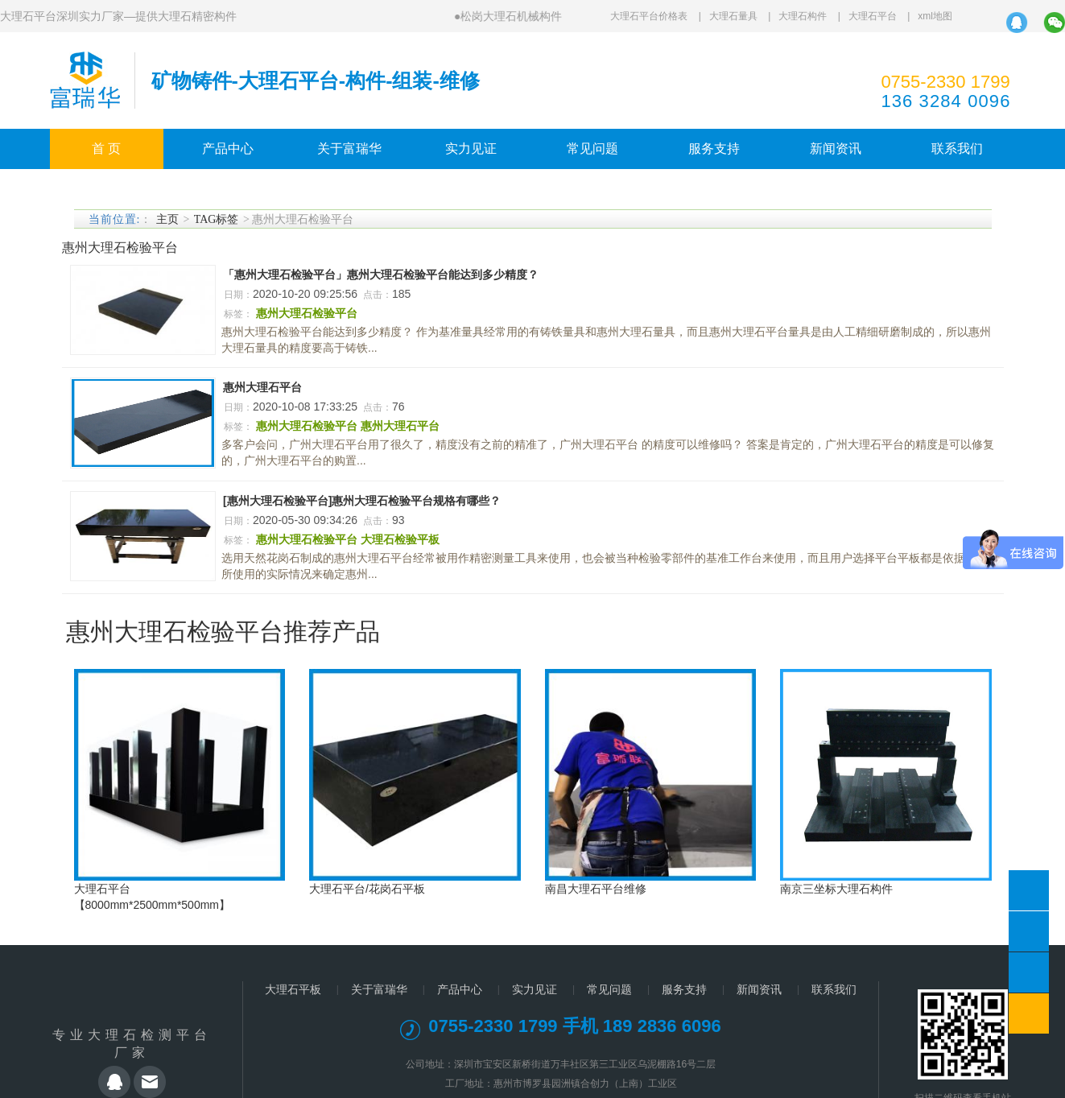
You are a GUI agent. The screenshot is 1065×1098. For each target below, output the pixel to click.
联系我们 (957, 148)
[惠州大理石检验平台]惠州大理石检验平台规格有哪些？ (362, 500)
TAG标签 (216, 219)
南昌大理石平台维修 (595, 888)
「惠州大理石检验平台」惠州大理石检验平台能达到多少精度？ (381, 274)
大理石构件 (802, 16)
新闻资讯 (835, 148)
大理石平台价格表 (648, 16)
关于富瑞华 (349, 148)
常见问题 (592, 148)
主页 (167, 219)
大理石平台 (872, 16)
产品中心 (228, 148)
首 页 (106, 148)
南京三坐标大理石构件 (836, 888)
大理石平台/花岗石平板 (367, 888)
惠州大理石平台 (262, 387)
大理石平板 (293, 989)
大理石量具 (733, 16)
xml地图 (935, 16)
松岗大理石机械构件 (511, 16)
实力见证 (471, 148)
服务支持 (714, 148)
